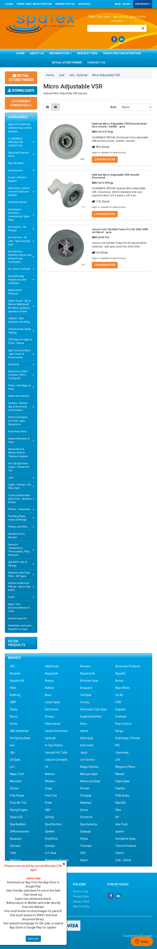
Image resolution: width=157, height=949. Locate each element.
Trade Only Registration (34, 3)
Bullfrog (15, 695)
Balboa (49, 687)
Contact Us (96, 62)
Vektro (119, 853)
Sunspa (50, 845)
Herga (119, 731)
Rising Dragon (19, 810)
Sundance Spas (125, 838)
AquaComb (87, 673)
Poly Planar (17, 795)
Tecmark (86, 845)
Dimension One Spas (93, 709)
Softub (49, 817)
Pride (48, 802)
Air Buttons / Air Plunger (17, 229)
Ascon (119, 680)
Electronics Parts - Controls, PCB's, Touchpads (18, 375)
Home (20, 53)
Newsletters (87, 53)
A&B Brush (52, 666)
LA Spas (15, 759)
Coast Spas (52, 702)
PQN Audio (122, 795)
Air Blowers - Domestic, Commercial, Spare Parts (19, 214)
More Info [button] (33, 938)
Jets (10, 477)
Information (60, 53)
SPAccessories (19, 831)
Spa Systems (88, 824)
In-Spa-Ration (54, 745)
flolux (83, 723)
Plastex (120, 788)
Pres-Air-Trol (18, 802)
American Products (127, 666)
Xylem (84, 860)
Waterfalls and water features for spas (20, 627)
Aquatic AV (17, 680)
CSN (118, 702)
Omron (14, 788)
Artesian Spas (89, 680)
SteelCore (51, 838)
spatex (119, 831)
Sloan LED (16, 817)
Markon (50, 774)
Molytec (50, 781)
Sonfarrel (86, 817)
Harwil (84, 731)
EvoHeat (120, 716)
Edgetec (120, 709)
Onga (48, 788)
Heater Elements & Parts (18, 440)
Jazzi (83, 752)
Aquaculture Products (15, 292)
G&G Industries (19, 731)
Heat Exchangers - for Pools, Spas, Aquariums (18, 421)
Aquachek (51, 673)
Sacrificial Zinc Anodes (16, 535)
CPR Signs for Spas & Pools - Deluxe (20, 341)
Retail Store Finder (67, 62)
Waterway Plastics (57, 860)
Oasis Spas (122, 781)
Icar (12, 745)
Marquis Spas (89, 774)
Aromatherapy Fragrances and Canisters (17, 280)
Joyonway (122, 752)
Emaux (49, 716)
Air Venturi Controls (19, 269)
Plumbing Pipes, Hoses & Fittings (17, 518)
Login (9, 3)
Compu (85, 702)
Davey (14, 709)
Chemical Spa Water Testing (19, 331)
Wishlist (84, 3)
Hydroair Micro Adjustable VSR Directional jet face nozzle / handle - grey (119, 125)
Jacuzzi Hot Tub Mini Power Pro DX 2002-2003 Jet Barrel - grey (120, 231)
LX (46, 766)
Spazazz (15, 838)
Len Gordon (87, 759)
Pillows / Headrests (19, 509)
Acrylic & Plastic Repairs (17, 179)
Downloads (21, 90)
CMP (13, 702)
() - (123, 3)
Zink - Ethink (123, 860)
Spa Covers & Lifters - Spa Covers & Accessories (19, 354)
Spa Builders (18, 824)
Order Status (65, 3)
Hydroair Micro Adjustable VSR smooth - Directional (116, 176)
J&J (12, 752)
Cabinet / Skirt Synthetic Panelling (19, 320)
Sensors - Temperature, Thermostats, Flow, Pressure (19, 549)
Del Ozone (51, 709)
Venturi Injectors (17, 618)
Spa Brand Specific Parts (18, 154)
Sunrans (15, 845)
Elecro (14, 716)
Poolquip (85, 795)
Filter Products (16, 643)
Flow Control (123, 723)
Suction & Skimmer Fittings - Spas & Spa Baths (19, 587)
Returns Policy (81, 906)
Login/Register (104, 159)
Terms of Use (80, 891)
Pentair (85, 788)
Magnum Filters (125, 766)
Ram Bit (120, 802)
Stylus (84, 838)
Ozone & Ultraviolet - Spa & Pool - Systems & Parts (20, 499)
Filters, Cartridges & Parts (19, 387)
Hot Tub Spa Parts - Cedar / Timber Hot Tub (18, 467)
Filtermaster (53, 723)
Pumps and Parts (17, 526)
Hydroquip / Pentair (127, 738)
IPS (117, 745)
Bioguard (86, 687)
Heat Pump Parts (17, 431)
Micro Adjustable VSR (106, 75)
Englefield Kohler (91, 716)
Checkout (142, 3)
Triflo (13, 853)
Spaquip (85, 831)
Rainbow (85, 802)
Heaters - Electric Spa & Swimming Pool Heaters (18, 407)
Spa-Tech (121, 824)
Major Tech (17, 774)
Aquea (49, 680)
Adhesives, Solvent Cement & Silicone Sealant (19, 192)
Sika (118, 810)
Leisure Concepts (56, 759)
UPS (83, 853)
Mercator (16, 781)
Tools (11, 597)
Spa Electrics (53, 824)
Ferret (14, 723)
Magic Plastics (89, 766)
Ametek (15, 673)
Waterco (15, 860)
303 (12, 666)
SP (117, 817)
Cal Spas (85, 695)
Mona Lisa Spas (90, 781)
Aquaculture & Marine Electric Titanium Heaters (18, 453)
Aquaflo (120, 673)
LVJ (12, 766)
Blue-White (122, 687)
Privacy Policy (81, 896)
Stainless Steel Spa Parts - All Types (19, 574)
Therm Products (125, 845)
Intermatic (86, 745)
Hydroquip (86, 738)
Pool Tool (51, 795)
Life (117, 759)
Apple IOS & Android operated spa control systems (19, 128)
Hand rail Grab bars (18, 396)
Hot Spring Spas (20, 738)
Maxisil (119, 774)
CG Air (119, 695)
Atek (13, 687)
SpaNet (50, 831)
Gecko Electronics (56, 731)
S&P (47, 810)
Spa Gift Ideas (16, 163)
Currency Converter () (21, 103)
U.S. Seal (50, 853)
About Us (37, 53)
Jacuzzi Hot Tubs (56, 752)
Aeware (85, 666)
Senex (84, 810)
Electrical (13, 364)
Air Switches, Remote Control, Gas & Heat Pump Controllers (20, 256)
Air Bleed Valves (17, 202)
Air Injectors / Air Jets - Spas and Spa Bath (19, 241)
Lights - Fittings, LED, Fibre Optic (19, 486)
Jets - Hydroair (78, 75)
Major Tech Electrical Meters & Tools (18, 608)
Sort (112, 107)
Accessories (15, 170)
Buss (48, 695)
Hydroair (50, 738)
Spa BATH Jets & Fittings (17, 564)
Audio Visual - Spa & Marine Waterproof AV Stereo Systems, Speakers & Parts (19, 306)
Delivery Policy (81, 901)
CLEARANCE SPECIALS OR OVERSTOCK (15, 142)
